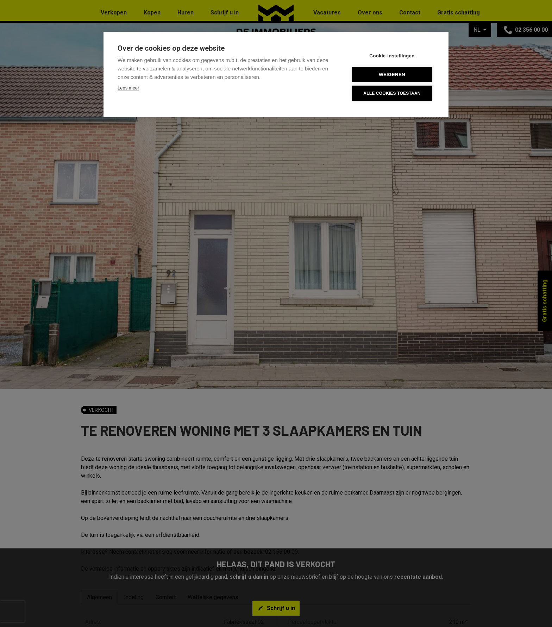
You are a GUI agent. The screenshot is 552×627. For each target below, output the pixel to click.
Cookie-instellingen (391, 55)
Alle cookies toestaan (391, 93)
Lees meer (128, 88)
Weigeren (392, 74)
